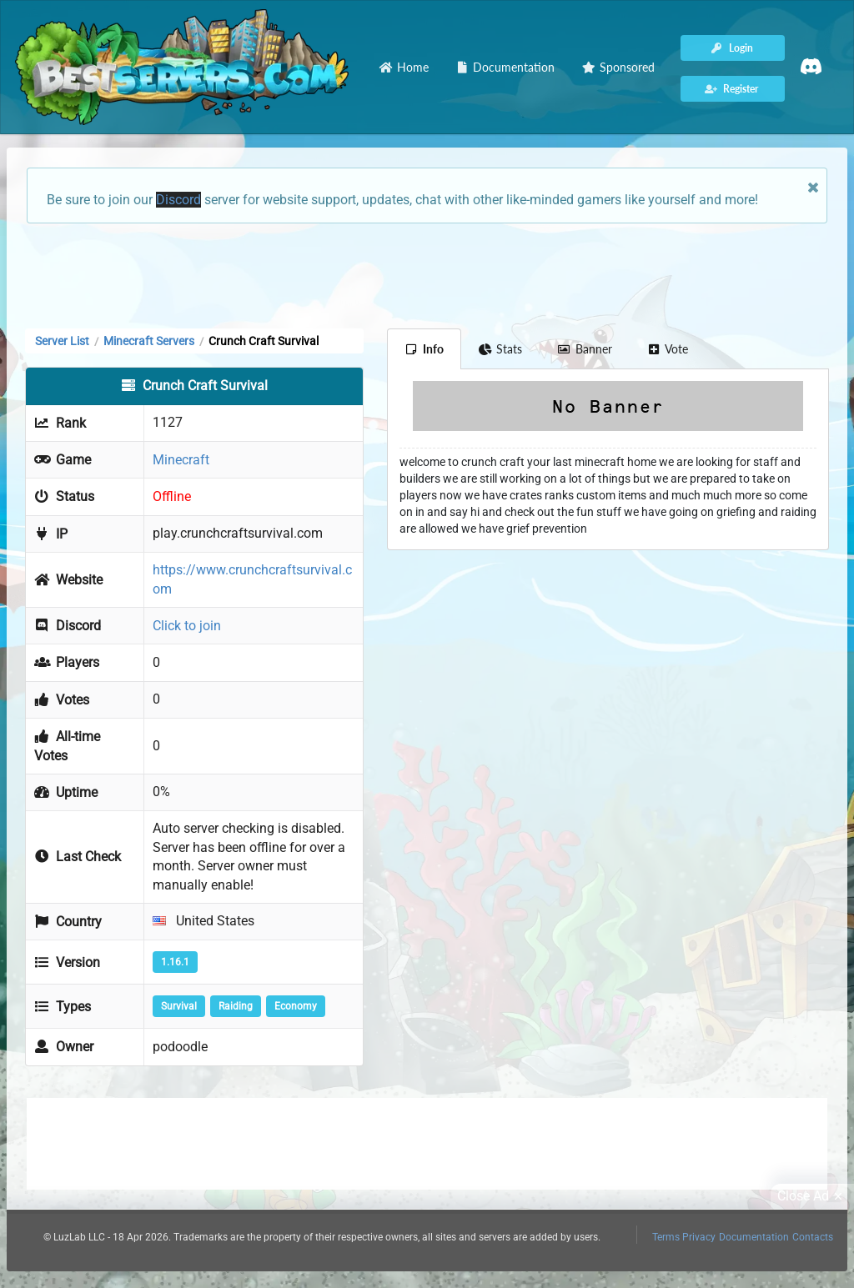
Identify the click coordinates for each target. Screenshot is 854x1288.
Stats (501, 349)
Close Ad (812, 1196)
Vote (668, 349)
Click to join (187, 626)
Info (424, 349)
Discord (178, 200)
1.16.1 (175, 962)
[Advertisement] (427, 274)
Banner (584, 349)
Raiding (236, 1006)
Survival (179, 1006)
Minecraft (181, 460)
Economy (295, 1006)
